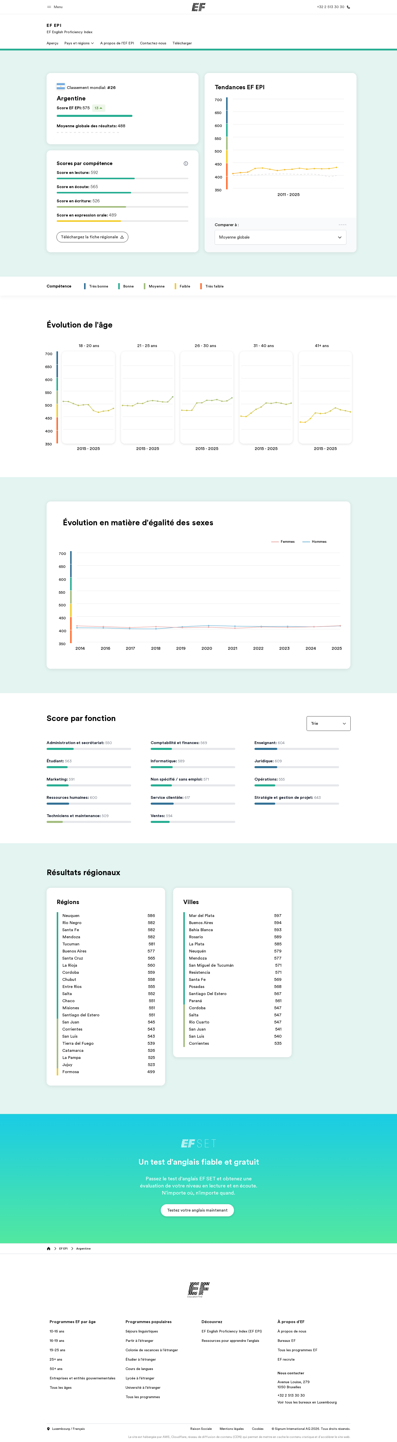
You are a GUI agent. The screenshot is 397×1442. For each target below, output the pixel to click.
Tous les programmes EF (297, 1350)
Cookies (258, 1429)
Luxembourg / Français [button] (66, 1429)
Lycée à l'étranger (140, 1378)
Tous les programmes (143, 1397)
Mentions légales (232, 1429)
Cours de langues (139, 1369)
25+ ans (56, 1359)
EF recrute (286, 1359)
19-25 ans (57, 1350)
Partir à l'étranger (139, 1341)
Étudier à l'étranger (141, 1359)
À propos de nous (291, 1331)
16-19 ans (57, 1341)
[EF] (199, 7)
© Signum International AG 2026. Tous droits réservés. (311, 1429)
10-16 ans (57, 1331)
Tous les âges (61, 1387)
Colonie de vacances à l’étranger (152, 1350)
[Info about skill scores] (185, 163)
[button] (56, 7)
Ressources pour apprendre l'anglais (230, 1341)
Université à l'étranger (143, 1387)
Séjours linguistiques (142, 1331)
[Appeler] (332, 7)
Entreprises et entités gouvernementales (82, 1378)
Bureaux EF (286, 1341)
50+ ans (56, 1369)
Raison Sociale (201, 1429)
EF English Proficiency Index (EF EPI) (232, 1331)
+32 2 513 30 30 (291, 1395)
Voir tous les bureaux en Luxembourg (307, 1402)
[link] (69, 28)
